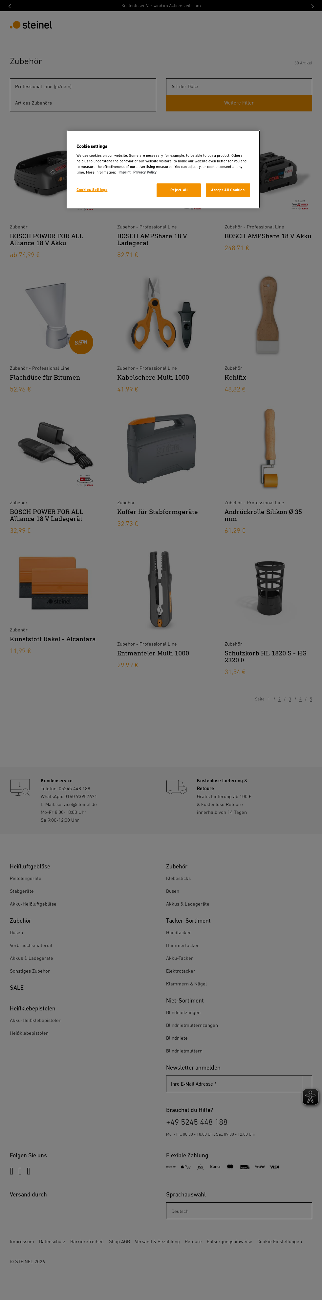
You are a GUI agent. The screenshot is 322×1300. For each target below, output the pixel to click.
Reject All (179, 190)
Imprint (124, 172)
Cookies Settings (91, 190)
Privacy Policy (145, 172)
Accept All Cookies (228, 190)
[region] (163, 169)
